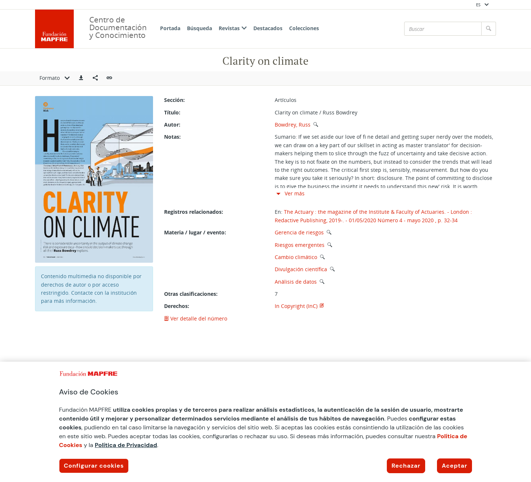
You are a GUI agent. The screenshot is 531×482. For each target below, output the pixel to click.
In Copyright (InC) (296, 305)
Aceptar (454, 465)
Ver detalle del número (195, 318)
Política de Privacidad (126, 445)
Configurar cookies (94, 465)
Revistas (233, 28)
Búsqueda (199, 28)
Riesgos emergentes (299, 244)
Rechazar (406, 465)
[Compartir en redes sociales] (95, 78)
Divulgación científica (301, 269)
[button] (81, 78)
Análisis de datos (296, 281)
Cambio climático (296, 257)
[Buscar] (443, 29)
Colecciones (304, 28)
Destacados (267, 28)
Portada (170, 28)
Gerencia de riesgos (299, 232)
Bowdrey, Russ (292, 124)
